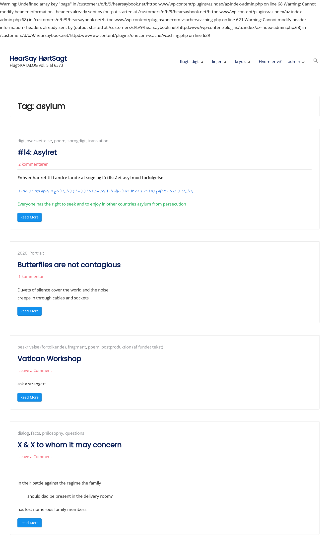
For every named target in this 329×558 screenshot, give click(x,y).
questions (74, 434)
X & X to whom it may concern (69, 445)
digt (21, 140)
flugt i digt (189, 61)
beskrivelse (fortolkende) (41, 347)
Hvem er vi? (270, 61)
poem (60, 140)
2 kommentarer (33, 164)
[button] (315, 61)
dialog (23, 434)
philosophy (52, 434)
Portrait (36, 253)
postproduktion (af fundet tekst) (132, 347)
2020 (22, 253)
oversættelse (39, 140)
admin (294, 61)
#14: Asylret (37, 152)
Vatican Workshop (49, 359)
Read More (30, 218)
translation (98, 140)
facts (35, 434)
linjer (217, 61)
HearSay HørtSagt (38, 58)
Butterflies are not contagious (69, 265)
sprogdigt (76, 140)
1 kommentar (31, 276)
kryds (240, 61)
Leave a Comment (35, 371)
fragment (77, 347)
